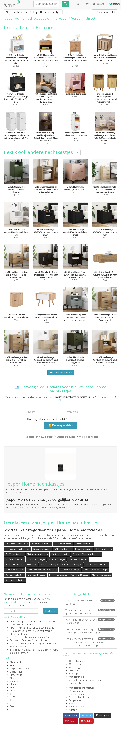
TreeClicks (15, 621)
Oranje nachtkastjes (36, 575)
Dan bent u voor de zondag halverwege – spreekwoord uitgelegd (90, 631)
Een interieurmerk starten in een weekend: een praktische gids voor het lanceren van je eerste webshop (90, 642)
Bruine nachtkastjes (83, 543)
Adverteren (74, 703)
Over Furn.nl (75, 664)
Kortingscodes (76, 694)
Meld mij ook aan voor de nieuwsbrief (46, 419)
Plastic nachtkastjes (60, 554)
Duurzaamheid (76, 690)
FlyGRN (13, 627)
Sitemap (73, 673)
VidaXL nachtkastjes (14, 554)
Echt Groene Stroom (20, 630)
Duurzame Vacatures (20, 640)
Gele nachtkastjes (104, 549)
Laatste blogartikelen (77, 594)
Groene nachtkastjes (78, 559)
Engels (13, 696)
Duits (12, 690)
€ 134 (45, 93)
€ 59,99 (75, 54)
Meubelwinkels (76, 676)
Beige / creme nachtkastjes (96, 569)
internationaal (40, 640)
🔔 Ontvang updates (60, 425)
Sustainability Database (22, 649)
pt (11, 693)
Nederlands (16, 662)
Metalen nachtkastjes (101, 575)
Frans (13, 665)
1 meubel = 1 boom (79, 697)
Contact (73, 709)
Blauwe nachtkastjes (14, 575)
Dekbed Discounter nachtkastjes (42, 569)
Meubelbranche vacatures (82, 687)
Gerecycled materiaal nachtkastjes (21, 564)
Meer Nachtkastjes (60, 372)
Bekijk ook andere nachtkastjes (42, 152)
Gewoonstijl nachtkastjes (17, 543)
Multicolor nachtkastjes (37, 554)
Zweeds (14, 681)
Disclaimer (74, 670)
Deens (13, 706)
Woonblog (74, 667)
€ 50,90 (45, 132)
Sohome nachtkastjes (71, 564)
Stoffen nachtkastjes (14, 559)
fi (10, 700)
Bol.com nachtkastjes (15, 580)
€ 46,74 (45, 54)
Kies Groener (16, 637)
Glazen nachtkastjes (42, 549)
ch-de (13, 684)
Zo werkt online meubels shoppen (86, 679)
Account (98, 3)
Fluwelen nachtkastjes (70, 569)
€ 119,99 (104, 93)
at (11, 709)
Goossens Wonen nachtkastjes (86, 554)
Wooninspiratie (76, 706)
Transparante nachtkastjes (17, 549)
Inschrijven (50, 610)
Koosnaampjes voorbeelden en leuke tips (90, 602)
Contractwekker (18, 643)
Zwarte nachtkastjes (49, 564)
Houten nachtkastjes (15, 569)
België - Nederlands (20, 668)
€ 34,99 (16, 54)
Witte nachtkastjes (63, 549)
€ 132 (104, 132)
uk (11, 703)
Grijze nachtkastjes (83, 549)
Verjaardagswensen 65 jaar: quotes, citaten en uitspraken (90, 612)
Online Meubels (77, 661)
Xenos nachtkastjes (79, 575)
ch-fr (12, 687)
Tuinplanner (75, 700)
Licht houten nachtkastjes (96, 564)
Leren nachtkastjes (63, 543)
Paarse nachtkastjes (58, 575)
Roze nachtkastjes (57, 559)
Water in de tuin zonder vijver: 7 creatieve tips (90, 621)
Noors (13, 678)
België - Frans (17, 671)
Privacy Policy (75, 683)
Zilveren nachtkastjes (41, 543)
